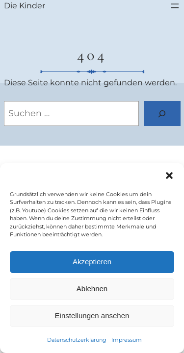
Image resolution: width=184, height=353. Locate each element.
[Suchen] (162, 113)
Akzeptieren (92, 261)
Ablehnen (92, 288)
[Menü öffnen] (175, 6)
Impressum (126, 339)
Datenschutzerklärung (76, 339)
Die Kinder (24, 5)
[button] (169, 175)
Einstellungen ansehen (92, 315)
